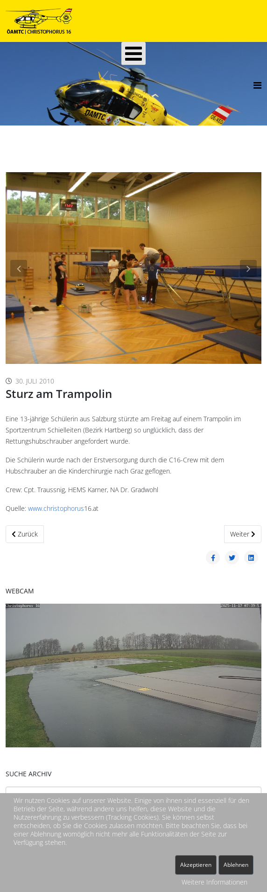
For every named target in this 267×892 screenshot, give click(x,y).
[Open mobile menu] (133, 53)
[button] (18, 268)
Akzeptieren (195, 865)
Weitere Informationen (214, 882)
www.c (37, 508)
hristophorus (65, 508)
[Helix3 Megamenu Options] (257, 85)
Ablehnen (236, 865)
